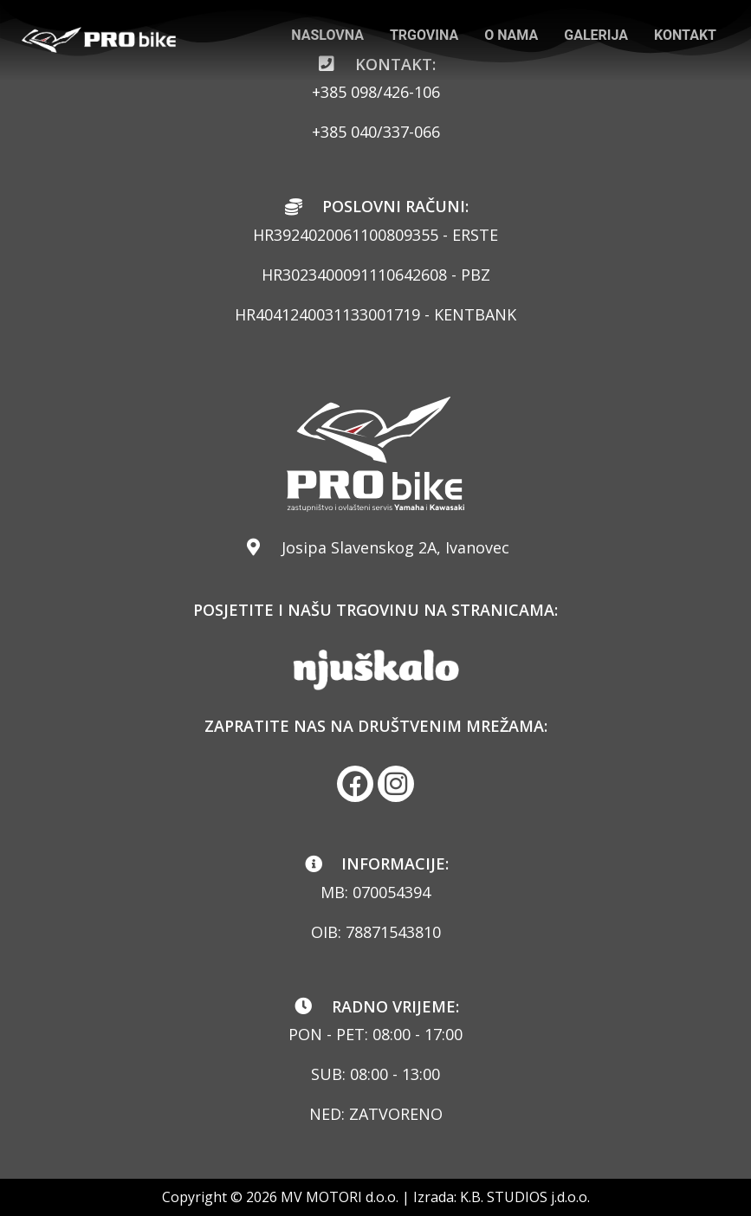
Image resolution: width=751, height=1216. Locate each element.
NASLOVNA (327, 35)
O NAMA (511, 35)
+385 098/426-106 (376, 91)
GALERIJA (596, 35)
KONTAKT (685, 35)
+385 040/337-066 (376, 131)
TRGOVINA (424, 35)
